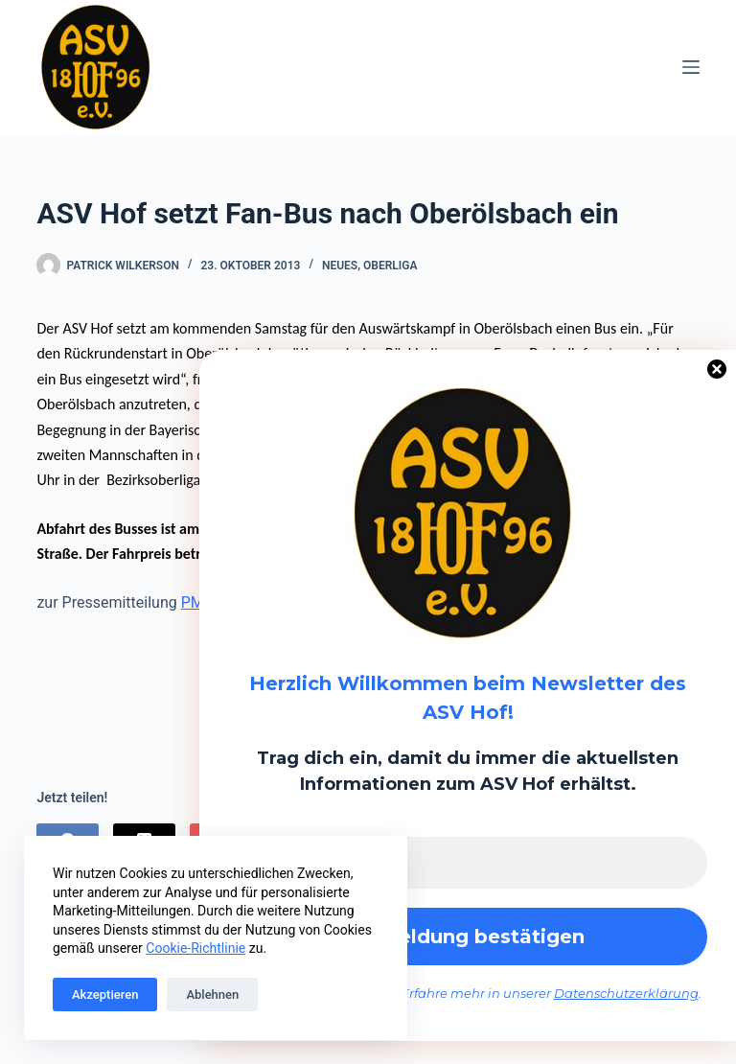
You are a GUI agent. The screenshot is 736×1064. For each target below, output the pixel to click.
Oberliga (390, 265)
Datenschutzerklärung (626, 993)
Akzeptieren (105, 994)
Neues (339, 265)
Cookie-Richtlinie (195, 948)
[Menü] (691, 67)
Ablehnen (212, 994)
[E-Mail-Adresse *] (467, 863)
